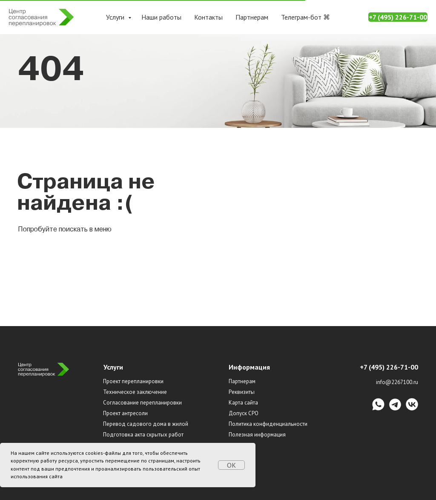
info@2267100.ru (397, 382)
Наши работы (161, 17)
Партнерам (251, 17)
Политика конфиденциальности (268, 424)
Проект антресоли (125, 413)
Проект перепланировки (133, 381)
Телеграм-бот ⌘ (305, 17)
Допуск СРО (243, 413)
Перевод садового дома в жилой (145, 424)
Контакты (208, 17)
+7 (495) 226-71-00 (398, 17)
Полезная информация (257, 434)
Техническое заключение (135, 392)
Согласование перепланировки (142, 402)
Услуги (116, 17)
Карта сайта (243, 402)
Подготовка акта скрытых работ (143, 434)
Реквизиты (242, 392)
